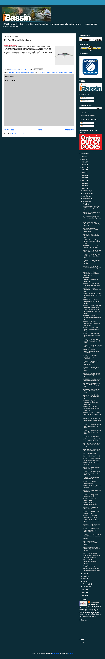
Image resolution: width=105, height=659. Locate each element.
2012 (83, 592)
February (86, 584)
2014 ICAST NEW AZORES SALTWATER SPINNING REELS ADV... (91, 473)
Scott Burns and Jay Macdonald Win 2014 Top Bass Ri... (91, 223)
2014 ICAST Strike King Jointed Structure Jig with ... (92, 267)
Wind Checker (85, 113)
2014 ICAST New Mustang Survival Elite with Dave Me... (91, 235)
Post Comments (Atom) (19, 134)
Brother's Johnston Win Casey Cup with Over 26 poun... (91, 548)
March (85, 581)
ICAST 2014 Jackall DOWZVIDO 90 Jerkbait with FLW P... (91, 351)
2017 (83, 180)
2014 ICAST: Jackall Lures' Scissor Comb (91, 512)
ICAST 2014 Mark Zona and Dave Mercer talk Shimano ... (92, 420)
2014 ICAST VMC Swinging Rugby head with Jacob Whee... (91, 261)
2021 (83, 170)
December (86, 190)
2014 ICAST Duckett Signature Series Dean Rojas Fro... (91, 273)
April (85, 579)
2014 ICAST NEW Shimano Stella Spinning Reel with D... (91, 374)
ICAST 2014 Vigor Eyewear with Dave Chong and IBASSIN (91, 402)
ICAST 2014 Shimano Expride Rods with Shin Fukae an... (91, 279)
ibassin (44, 72)
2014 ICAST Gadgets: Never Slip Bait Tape (92, 213)
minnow (55, 72)
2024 (83, 162)
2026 (83, 157)
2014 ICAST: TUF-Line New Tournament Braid (91, 525)
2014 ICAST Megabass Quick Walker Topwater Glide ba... (92, 256)
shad (65, 72)
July (84, 204)
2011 (83, 595)
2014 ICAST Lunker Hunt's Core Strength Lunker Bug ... (92, 414)
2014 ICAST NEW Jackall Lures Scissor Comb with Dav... (91, 311)
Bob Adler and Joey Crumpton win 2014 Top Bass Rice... (91, 229)
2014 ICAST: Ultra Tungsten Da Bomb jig (91, 468)
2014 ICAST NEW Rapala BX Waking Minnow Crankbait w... (92, 295)
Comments (85, 101)
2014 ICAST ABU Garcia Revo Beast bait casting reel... (91, 301)
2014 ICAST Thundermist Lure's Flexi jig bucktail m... (91, 396)
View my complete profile (87, 616)
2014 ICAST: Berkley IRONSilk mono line (90, 503)
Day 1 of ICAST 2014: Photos (92, 456)
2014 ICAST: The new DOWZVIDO (89, 499)
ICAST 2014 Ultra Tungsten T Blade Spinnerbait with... (92, 379)
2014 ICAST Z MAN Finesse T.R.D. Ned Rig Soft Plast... (92, 284)
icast (48, 72)
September (86, 198)
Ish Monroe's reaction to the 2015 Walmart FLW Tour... (92, 439)
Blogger (70, 653)
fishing (34, 72)
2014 (10, 72)
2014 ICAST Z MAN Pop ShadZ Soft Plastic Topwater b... (90, 357)
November (86, 193)
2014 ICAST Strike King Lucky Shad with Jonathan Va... (92, 241)
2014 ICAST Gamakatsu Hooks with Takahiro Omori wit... (90, 363)
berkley (18, 72)
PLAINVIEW (56, 653)
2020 (83, 172)
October (86, 196)
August (85, 201)
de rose (29, 72)
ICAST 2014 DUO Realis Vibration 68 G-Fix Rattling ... (92, 317)
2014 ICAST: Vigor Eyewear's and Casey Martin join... (92, 459)
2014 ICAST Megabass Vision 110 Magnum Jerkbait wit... (92, 346)
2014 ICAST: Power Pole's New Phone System (91, 516)
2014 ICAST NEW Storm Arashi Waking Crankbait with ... (91, 341)
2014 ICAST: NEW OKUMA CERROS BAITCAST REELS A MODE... (91, 530)
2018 (83, 178)
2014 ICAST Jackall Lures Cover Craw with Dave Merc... (91, 368)
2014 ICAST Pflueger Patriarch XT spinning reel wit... (92, 289)
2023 (83, 164)
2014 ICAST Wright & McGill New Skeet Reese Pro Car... (92, 426)
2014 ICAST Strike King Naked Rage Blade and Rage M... (91, 329)
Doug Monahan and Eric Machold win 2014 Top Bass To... (91, 543)
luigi (51, 72)
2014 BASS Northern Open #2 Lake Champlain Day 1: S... (92, 207)
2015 (83, 186)
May (84, 576)
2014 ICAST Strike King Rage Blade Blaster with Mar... (92, 306)
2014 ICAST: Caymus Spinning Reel (89, 482)
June (85, 573)
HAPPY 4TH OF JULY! (90, 553)
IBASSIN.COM (14, 69)
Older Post (69, 130)
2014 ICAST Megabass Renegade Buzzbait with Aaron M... (91, 323)
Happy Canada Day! (89, 566)
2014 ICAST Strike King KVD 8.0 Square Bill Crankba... (92, 251)
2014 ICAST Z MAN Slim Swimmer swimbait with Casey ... (91, 408)
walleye (70, 72)
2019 (83, 175)
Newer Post (9, 130)
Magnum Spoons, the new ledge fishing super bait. (91, 569)
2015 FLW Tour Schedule (91, 436)
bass (13, 72)
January (86, 586)
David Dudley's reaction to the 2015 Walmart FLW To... (92, 450)
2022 (83, 167)
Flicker (39, 72)
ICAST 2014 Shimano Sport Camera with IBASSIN (91, 246)
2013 (83, 590)
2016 (83, 183)
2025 (83, 159)
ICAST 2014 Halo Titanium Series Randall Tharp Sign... (91, 390)
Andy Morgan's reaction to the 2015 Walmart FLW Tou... (91, 444)
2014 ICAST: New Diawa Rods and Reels (90, 495)
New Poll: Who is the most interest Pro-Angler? (91, 556)
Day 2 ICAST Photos (89, 453)
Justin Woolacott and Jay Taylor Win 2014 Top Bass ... (92, 218)
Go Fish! (85, 538)
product (61, 72)
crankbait (23, 72)
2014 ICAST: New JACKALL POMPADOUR (91, 478)
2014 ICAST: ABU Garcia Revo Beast (90, 508)
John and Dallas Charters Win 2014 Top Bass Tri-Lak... (91, 561)
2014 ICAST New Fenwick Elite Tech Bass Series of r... (91, 335)
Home (39, 130)
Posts (83, 98)
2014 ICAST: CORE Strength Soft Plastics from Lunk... (92, 535)
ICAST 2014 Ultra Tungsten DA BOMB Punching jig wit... (91, 384)
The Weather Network (88, 115)
